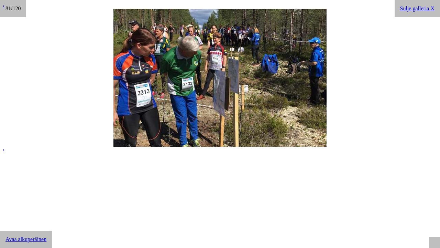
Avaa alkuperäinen (26, 239)
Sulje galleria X (417, 8)
